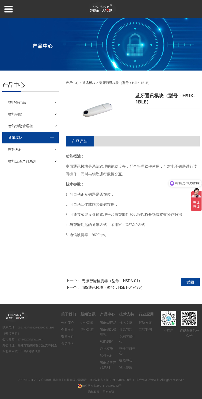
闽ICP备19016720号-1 (120, 380)
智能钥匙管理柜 (20, 125)
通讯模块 (15, 137)
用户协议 (108, 392)
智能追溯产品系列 (22, 161)
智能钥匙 (15, 114)
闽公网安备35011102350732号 (99, 386)
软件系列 (15, 149)
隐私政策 (93, 392)
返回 (190, 282)
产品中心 (72, 82)
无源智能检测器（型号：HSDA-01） (112, 280)
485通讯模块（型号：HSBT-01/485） (113, 287)
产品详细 (80, 141)
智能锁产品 (17, 102)
